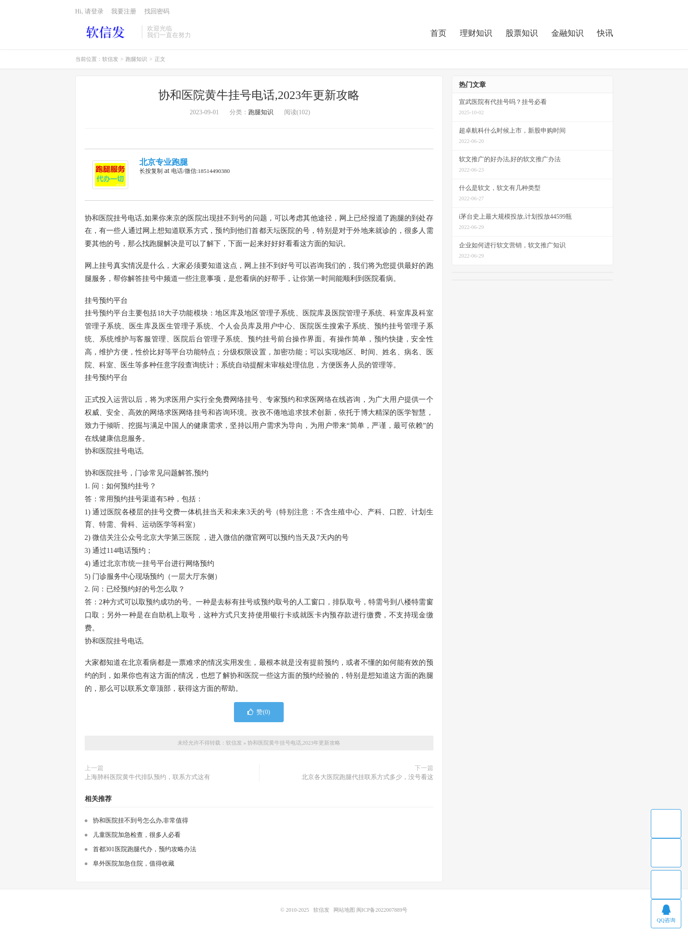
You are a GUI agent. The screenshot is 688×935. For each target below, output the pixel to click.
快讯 (605, 33)
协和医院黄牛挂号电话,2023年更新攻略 (258, 95)
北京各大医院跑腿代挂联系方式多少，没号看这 (367, 777)
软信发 (106, 32)
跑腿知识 (136, 59)
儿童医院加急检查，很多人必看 (137, 835)
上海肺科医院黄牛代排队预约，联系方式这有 (147, 777)
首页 (438, 33)
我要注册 (123, 11)
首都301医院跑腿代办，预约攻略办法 (144, 849)
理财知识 (476, 33)
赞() (258, 712)
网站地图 (344, 910)
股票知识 (522, 33)
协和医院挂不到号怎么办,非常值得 (141, 820)
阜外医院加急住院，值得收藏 (133, 863)
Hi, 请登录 (89, 11)
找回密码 (156, 11)
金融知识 (567, 33)
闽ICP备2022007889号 (382, 910)
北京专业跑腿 (163, 162)
